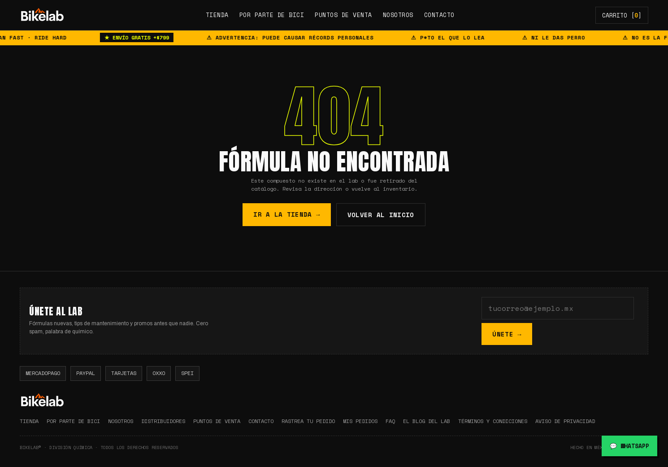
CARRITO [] (622, 15)
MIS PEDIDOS (360, 421)
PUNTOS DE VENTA (343, 14)
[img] (42, 15)
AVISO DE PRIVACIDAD (565, 421)
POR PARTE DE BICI (271, 14)
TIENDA (217, 14)
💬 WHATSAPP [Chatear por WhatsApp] (629, 445)
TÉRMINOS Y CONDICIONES (492, 421)
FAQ (390, 421)
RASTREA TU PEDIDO (308, 421)
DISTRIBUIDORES (163, 421)
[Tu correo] (558, 308)
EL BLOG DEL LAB (426, 421)
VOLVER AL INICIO (380, 214)
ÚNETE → (507, 334)
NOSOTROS (398, 14)
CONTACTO (439, 14)
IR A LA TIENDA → (286, 214)
